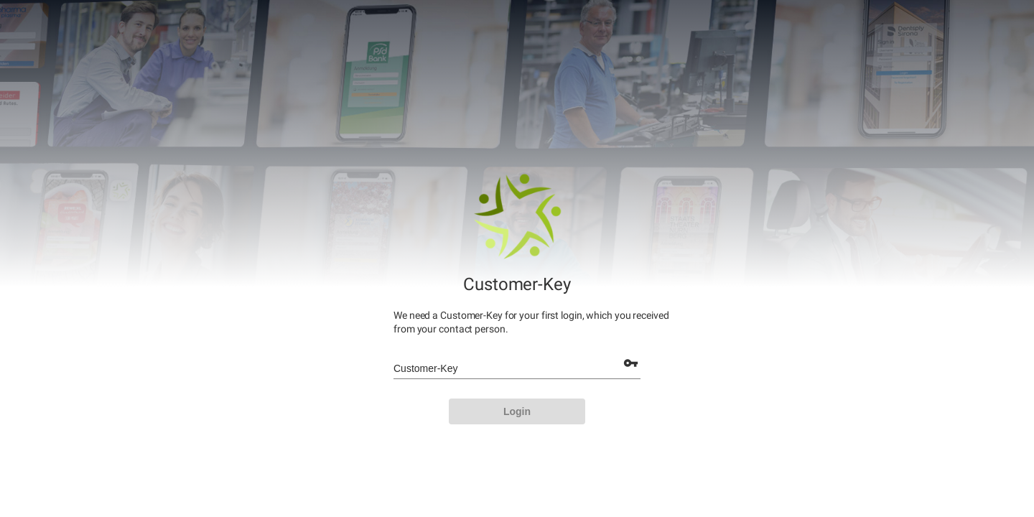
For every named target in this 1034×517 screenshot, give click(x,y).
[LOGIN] (516, 411)
